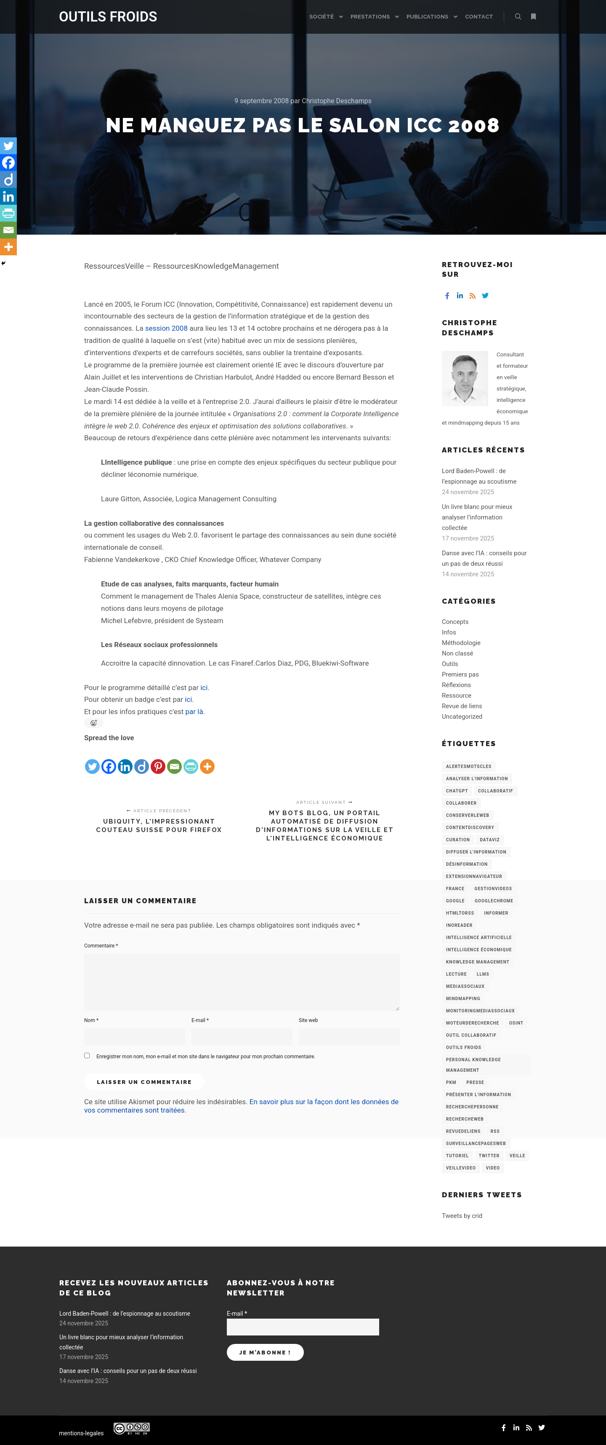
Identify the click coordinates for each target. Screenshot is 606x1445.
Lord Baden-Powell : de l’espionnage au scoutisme (124, 1313)
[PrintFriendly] (190, 759)
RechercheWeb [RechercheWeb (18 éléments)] (465, 1119)
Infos (449, 632)
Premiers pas (460, 674)
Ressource (456, 695)
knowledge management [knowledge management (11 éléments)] (478, 962)
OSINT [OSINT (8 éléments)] (516, 1023)
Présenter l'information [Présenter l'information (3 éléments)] (478, 1094)
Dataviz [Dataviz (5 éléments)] (490, 840)
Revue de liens (462, 706)
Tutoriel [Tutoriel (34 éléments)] (457, 1155)
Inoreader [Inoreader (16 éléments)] (459, 925)
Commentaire (101, 946)
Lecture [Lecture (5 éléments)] (456, 974)
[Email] (174, 759)
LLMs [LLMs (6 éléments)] (483, 974)
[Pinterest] (158, 759)
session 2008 (166, 328)
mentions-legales (81, 1433)
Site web (308, 1020)
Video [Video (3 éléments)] (493, 1168)
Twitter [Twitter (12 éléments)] (489, 1155)
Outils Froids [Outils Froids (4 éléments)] (463, 1047)
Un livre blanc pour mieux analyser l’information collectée (477, 517)
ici (203, 687)
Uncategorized (462, 716)
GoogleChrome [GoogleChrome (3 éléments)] (494, 901)
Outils (450, 664)
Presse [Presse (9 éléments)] (475, 1082)
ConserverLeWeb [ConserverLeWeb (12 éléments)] (467, 815)
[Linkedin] (125, 759)
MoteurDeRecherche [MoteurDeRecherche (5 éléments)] (472, 1023)
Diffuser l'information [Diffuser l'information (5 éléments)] (476, 852)
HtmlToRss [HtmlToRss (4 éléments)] (460, 913)
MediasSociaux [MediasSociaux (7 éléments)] (465, 986)
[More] (207, 759)
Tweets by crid (462, 1216)
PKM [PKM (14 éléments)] (451, 1082)
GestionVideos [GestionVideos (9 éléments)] (493, 888)
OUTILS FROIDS (101, 16)
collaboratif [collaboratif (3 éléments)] (495, 791)
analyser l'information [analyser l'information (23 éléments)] (477, 778)
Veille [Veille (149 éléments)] (518, 1155)
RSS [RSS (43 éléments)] (495, 1131)
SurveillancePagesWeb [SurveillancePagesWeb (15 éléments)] (476, 1143)
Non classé (457, 653)
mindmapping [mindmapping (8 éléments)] (463, 998)
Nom (91, 1020)
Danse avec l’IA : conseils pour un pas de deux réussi (128, 1370)
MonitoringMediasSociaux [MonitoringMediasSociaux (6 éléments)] (480, 1011)
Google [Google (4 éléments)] (455, 901)
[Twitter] (92, 759)
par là (194, 711)
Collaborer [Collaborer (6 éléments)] (461, 803)
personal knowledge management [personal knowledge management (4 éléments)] (473, 1065)
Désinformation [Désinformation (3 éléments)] (467, 864)
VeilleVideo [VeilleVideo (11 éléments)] (461, 1168)
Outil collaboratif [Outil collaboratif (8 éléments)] (471, 1035)
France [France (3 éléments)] (455, 888)
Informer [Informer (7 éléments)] (496, 913)
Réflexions (456, 685)
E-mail (200, 1020)
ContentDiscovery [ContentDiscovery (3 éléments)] (470, 827)
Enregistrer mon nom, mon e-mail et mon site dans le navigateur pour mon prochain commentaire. (205, 1057)
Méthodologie (461, 643)
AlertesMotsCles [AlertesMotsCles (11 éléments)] (469, 766)
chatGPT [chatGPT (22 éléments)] (457, 791)
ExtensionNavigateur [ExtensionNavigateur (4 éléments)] (474, 876)
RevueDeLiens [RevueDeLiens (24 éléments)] (463, 1131)
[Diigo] (141, 759)
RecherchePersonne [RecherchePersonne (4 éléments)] (472, 1107)
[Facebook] (108, 759)
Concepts (455, 622)
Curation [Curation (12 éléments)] (458, 840)
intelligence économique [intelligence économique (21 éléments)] (479, 949)
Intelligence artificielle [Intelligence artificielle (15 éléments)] (479, 937)
